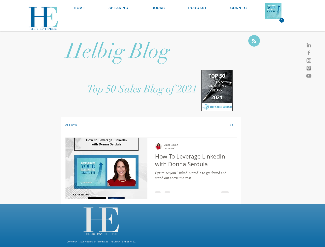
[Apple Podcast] (309, 68)
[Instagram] (309, 60)
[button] (232, 125)
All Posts (71, 125)
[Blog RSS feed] (254, 41)
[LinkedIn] (309, 45)
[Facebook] (309, 53)
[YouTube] (309, 76)
